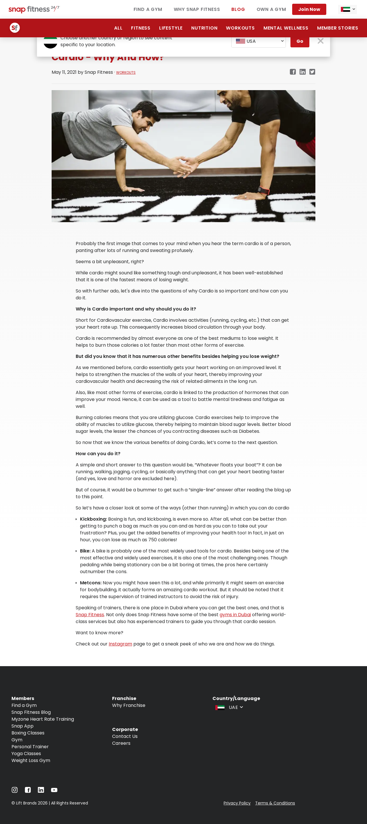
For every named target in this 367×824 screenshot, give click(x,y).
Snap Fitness (90, 614)
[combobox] (347, 9)
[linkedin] (302, 72)
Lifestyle (171, 28)
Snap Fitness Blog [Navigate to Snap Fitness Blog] (31, 712)
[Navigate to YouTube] (54, 791)
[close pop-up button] (321, 41)
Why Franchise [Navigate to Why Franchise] (128, 705)
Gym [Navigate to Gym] (16, 739)
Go (299, 41)
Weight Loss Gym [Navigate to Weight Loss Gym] (30, 760)
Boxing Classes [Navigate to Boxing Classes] (27, 733)
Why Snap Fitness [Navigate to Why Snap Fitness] (197, 9)
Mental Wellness (286, 28)
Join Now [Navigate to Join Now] (309, 9)
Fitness (141, 28)
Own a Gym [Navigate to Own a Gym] (271, 9)
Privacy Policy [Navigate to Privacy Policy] (237, 803)
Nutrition (204, 28)
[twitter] (312, 72)
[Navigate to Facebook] (28, 791)
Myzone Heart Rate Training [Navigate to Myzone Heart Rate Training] (42, 719)
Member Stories (337, 28)
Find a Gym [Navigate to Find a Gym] (148, 9)
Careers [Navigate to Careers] (121, 743)
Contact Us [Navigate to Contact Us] (125, 736)
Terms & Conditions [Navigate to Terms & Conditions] (275, 803)
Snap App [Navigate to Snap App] (22, 726)
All (118, 28)
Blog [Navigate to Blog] (238, 9)
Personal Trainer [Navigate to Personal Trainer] (30, 746)
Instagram (120, 644)
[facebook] (293, 72)
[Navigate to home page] (34, 12)
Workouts (240, 28)
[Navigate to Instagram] (14, 791)
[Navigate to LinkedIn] (41, 791)
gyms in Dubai (235, 614)
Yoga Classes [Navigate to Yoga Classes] (26, 753)
